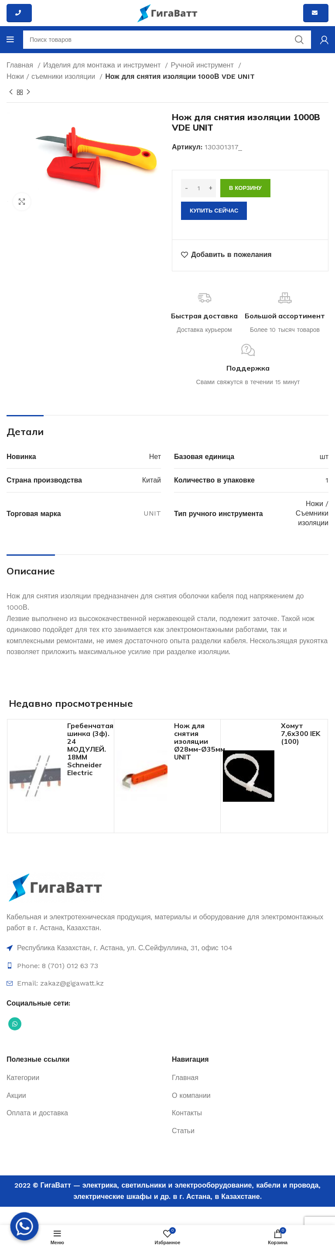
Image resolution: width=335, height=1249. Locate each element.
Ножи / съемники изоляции (52, 76)
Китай (151, 480)
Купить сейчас (214, 210)
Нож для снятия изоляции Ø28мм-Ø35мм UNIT (199, 741)
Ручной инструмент (203, 65)
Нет (155, 456)
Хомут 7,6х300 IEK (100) (300, 733)
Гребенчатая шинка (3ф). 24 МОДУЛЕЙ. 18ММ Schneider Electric (90, 749)
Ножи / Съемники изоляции (312, 513)
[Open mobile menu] (10, 39)
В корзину (245, 188)
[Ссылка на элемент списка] (167, 948)
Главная (21, 65)
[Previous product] (11, 92)
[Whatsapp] (24, 1226)
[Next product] (28, 92)
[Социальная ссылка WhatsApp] (14, 1023)
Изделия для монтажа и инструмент (103, 65)
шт (324, 456)
